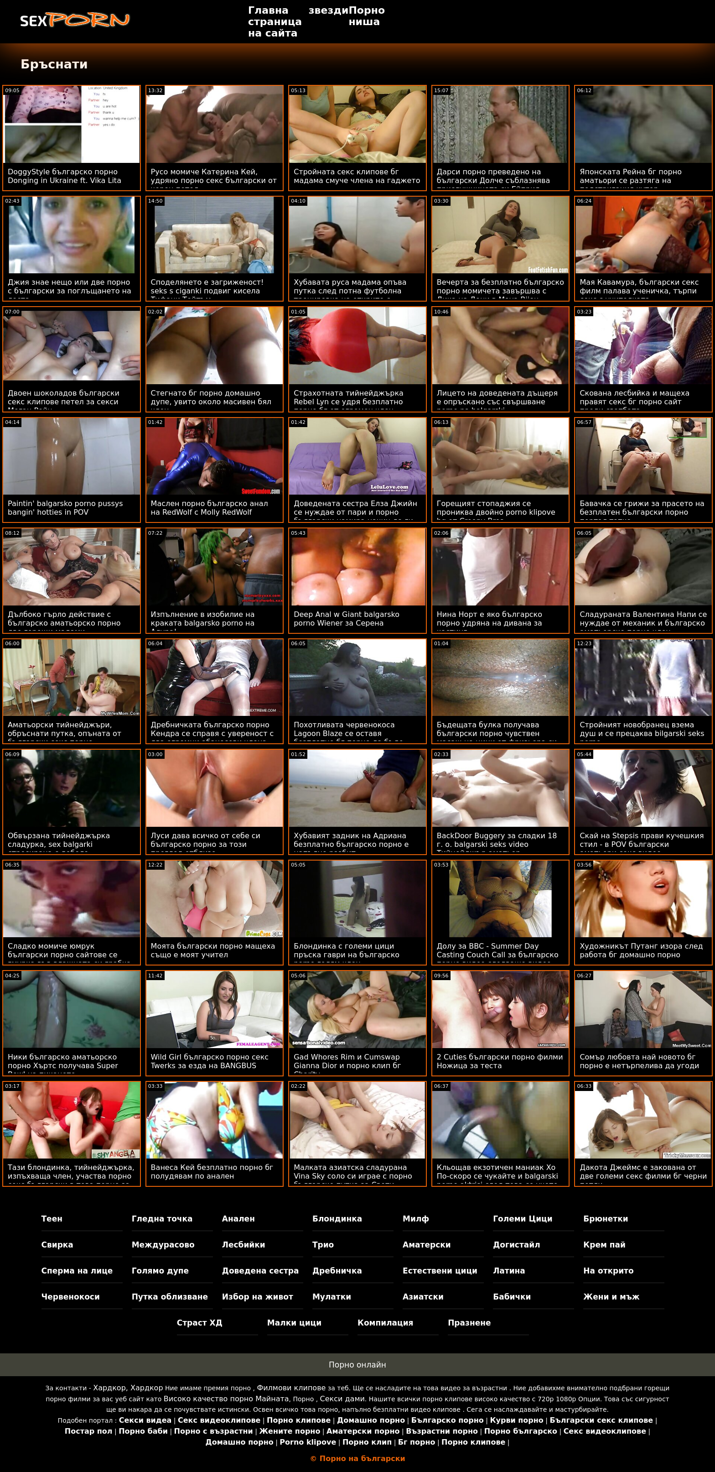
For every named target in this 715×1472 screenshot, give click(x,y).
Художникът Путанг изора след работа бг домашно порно (641, 950)
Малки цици (294, 1322)
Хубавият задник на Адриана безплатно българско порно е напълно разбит (351, 844)
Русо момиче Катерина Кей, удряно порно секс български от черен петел (214, 180)
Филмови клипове (291, 1387)
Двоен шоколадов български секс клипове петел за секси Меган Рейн (63, 402)
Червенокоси (70, 1296)
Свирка (57, 1244)
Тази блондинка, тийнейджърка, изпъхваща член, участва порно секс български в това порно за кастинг (71, 1180)
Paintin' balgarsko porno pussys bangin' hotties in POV (65, 508)
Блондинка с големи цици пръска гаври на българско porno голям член (346, 955)
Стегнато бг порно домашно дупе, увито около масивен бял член (211, 402)
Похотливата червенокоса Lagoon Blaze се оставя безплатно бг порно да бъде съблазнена (349, 737)
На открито (608, 1270)
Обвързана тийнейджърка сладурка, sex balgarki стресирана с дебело (59, 844)
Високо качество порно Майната (226, 1398)
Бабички (512, 1296)
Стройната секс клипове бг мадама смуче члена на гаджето (357, 176)
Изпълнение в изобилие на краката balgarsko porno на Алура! (203, 623)
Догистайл (516, 1244)
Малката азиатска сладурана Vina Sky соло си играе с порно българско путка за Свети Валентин (353, 1180)
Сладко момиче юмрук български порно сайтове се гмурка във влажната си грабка (69, 955)
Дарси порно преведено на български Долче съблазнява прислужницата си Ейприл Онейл (493, 184)
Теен (51, 1218)
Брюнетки (605, 1218)
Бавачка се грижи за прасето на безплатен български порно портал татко (642, 512)
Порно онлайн (357, 1364)
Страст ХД (200, 1322)
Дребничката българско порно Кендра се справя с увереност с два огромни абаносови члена (212, 733)
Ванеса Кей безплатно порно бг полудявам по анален (212, 1171)
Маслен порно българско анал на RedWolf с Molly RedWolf (209, 508)
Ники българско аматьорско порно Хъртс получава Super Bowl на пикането (63, 1066)
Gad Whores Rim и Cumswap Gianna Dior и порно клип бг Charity (347, 1066)
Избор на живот (257, 1296)
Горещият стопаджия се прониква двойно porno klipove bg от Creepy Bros (496, 512)
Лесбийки (243, 1244)
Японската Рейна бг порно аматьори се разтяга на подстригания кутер (631, 180)
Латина (509, 1270)
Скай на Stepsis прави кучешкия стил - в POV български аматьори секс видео (642, 844)
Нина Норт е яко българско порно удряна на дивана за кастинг (489, 623)
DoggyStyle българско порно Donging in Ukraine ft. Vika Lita (64, 176)
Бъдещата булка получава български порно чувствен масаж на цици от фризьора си (497, 733)
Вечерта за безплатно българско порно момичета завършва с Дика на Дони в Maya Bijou (500, 291)
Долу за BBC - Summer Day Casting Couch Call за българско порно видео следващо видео (498, 955)
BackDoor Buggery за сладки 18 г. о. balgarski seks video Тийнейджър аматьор (497, 844)
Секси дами (342, 1398)
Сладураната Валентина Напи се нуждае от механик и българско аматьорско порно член (643, 623)
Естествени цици (440, 1270)
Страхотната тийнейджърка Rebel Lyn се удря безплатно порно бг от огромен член (349, 402)
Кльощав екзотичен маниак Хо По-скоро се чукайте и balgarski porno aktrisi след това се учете (497, 1176)
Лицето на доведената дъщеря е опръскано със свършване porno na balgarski (497, 402)
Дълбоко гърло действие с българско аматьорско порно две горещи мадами (64, 623)
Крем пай (604, 1244)
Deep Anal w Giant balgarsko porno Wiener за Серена (346, 618)
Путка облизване (170, 1296)
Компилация (385, 1322)
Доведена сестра (260, 1270)
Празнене (469, 1322)
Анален (238, 1218)
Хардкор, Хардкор (128, 1387)
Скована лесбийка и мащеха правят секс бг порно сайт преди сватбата (634, 402)
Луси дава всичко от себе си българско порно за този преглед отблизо (205, 844)
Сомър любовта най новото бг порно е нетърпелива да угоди (639, 1061)
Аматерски (427, 1244)
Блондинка (337, 1218)
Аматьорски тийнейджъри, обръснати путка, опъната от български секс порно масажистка (64, 737)
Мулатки (331, 1296)
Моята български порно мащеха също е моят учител (213, 950)
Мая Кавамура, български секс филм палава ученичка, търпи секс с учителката (639, 291)
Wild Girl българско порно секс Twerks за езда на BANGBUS (210, 1061)
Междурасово (163, 1244)
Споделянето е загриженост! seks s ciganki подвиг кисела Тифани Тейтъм (207, 291)
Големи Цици (522, 1218)
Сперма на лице (77, 1270)
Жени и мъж (611, 1296)
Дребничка (337, 1270)
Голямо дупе (160, 1270)
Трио (323, 1244)
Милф (416, 1218)
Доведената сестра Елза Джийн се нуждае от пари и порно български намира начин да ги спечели (355, 516)
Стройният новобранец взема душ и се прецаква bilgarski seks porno (642, 733)
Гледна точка (162, 1218)
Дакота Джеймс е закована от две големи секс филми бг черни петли (643, 1176)
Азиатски (423, 1296)
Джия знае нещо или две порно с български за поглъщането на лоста (69, 291)
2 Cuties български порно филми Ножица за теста (500, 1061)
